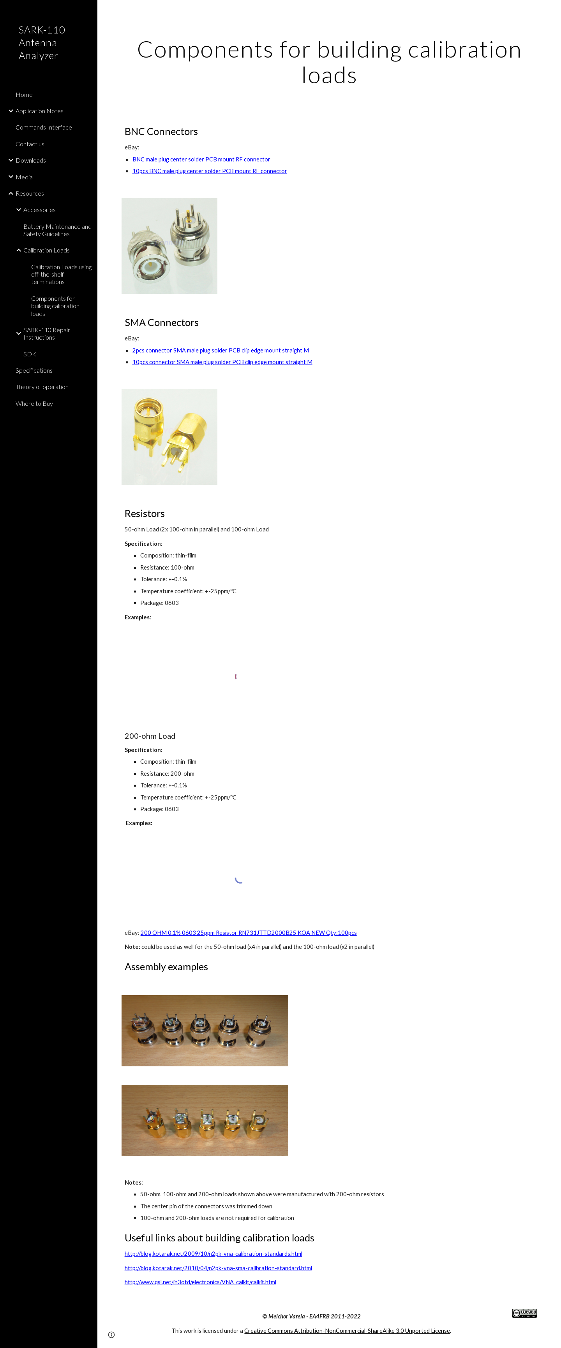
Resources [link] (30, 193)
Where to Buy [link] (34, 403)
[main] (329, 61)
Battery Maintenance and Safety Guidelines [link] (57, 230)
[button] (551, 11)
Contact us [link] (30, 143)
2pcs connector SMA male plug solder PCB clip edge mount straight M (220, 350)
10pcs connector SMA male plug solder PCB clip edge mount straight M (222, 362)
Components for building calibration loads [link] (55, 305)
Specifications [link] (34, 370)
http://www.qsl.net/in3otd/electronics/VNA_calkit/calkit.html (200, 1282)
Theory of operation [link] (42, 386)
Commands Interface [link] (44, 127)
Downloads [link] (31, 160)
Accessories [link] (39, 209)
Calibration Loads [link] (46, 250)
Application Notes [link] (40, 110)
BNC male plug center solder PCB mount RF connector (201, 159)
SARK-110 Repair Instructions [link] (46, 333)
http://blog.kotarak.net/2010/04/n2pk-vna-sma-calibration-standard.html (218, 1268)
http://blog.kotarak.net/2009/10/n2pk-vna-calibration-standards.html (213, 1253)
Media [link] (24, 177)
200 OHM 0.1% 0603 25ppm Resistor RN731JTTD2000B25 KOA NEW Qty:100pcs (249, 932)
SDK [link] (29, 354)
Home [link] (24, 94)
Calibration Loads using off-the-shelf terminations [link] (61, 274)
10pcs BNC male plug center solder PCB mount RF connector (209, 171)
